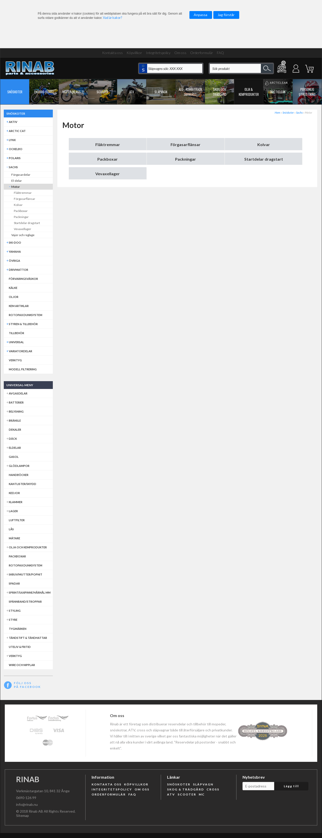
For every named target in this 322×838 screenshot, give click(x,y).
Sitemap (22, 815)
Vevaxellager (107, 173)
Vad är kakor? (112, 18)
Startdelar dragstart (263, 159)
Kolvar (263, 144)
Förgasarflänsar (185, 144)
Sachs (299, 112)
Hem (277, 112)
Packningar (185, 159)
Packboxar (107, 159)
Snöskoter (288, 112)
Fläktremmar (107, 144)
